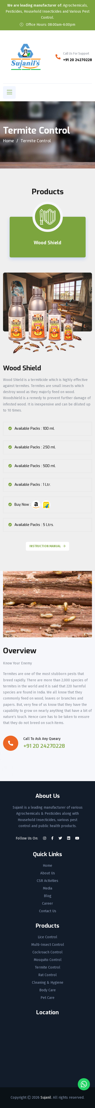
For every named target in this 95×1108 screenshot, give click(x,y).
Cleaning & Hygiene (47, 982)
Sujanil (46, 1097)
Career (47, 903)
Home (8, 140)
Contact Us (47, 911)
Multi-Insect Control (47, 945)
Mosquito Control (48, 960)
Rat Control (47, 975)
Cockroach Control (47, 952)
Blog (47, 896)
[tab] (48, 237)
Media (47, 888)
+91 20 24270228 (77, 60)
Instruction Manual (47, 546)
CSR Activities (47, 881)
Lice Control (47, 937)
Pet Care (47, 998)
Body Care (47, 990)
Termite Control (47, 967)
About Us (47, 873)
